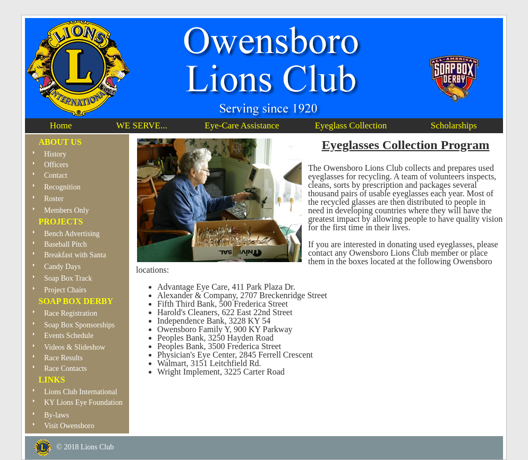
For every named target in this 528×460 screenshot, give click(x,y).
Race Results (63, 358)
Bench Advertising (72, 234)
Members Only (66, 210)
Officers (56, 165)
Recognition (62, 187)
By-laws (56, 415)
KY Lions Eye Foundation (78, 405)
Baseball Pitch (65, 244)
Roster (54, 199)
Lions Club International (80, 392)
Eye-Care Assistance (242, 125)
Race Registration (70, 313)
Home (61, 125)
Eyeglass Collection (351, 125)
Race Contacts (65, 368)
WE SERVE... (141, 125)
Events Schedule (68, 336)
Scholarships (454, 125)
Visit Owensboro (63, 427)
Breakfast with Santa (75, 255)
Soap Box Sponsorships (79, 325)
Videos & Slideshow (74, 347)
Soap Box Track (68, 278)
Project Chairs (65, 290)
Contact (55, 175)
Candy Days (62, 267)
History (55, 154)
